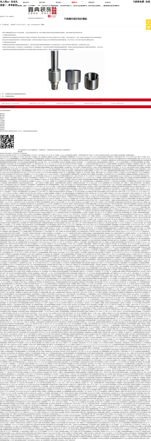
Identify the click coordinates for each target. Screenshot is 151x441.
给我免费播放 (126, 422)
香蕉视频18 (42, 226)
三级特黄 (112, 207)
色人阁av (6, 349)
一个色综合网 (24, 233)
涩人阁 (23, 202)
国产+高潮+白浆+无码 (11, 243)
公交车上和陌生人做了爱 (105, 268)
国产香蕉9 (3, 174)
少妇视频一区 (53, 181)
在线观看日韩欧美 (61, 292)
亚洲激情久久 (128, 223)
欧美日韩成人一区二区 (36, 313)
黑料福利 (41, 369)
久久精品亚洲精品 (12, 263)
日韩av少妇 (16, 184)
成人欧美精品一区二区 (18, 221)
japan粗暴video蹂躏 (57, 336)
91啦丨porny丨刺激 (22, 322)
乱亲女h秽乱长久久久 (109, 415)
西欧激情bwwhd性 (19, 315)
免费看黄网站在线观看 (98, 374)
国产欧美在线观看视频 (125, 270)
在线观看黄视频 (79, 358)
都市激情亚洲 (137, 183)
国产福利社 (7, 379)
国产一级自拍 (24, 336)
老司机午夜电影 (99, 169)
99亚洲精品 (76, 203)
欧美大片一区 (9, 337)
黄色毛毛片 (71, 242)
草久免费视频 (142, 435)
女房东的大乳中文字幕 (99, 309)
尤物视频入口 (9, 268)
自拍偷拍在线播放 (110, 382)
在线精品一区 (135, 245)
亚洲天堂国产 (45, 216)
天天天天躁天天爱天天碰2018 (34, 198)
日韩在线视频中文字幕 (132, 190)
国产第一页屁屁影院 (125, 261)
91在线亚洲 (105, 325)
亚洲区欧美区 (42, 221)
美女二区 (108, 254)
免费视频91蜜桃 (102, 396)
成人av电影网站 (35, 179)
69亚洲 (24, 212)
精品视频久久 (143, 358)
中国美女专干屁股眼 (76, 179)
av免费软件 (118, 257)
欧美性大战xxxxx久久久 (79, 177)
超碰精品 (74, 231)
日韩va (54, 426)
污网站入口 (122, 316)
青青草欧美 (38, 164)
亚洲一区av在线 (28, 238)
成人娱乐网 (66, 164)
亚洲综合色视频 (15, 235)
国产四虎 (74, 304)
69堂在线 (73, 162)
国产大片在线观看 (72, 209)
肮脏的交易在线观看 (24, 183)
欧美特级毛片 (122, 179)
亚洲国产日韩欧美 (77, 389)
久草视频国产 (136, 164)
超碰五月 (64, 197)
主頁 (7, 16)
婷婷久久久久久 (124, 205)
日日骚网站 (34, 243)
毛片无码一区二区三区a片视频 (109, 323)
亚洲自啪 (133, 405)
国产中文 (12, 205)
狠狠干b (53, 202)
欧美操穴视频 (60, 270)
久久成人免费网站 (42, 431)
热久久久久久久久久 (91, 261)
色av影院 (29, 200)
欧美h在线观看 (80, 379)
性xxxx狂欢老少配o (83, 230)
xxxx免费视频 (30, 282)
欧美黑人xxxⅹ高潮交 (132, 254)
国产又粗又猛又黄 (140, 353)
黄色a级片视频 (99, 282)
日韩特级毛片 (110, 157)
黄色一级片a (3, 250)
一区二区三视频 (22, 360)
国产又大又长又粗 (22, 349)
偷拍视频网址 (133, 203)
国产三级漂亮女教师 (32, 332)
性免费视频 (84, 313)
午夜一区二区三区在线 (98, 346)
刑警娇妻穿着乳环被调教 (44, 309)
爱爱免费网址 (3, 181)
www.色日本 (129, 170)
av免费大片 (55, 313)
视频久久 (15, 219)
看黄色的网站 (12, 297)
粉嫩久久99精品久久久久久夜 (90, 388)
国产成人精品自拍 (8, 249)
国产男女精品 (46, 217)
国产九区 (140, 254)
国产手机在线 (73, 164)
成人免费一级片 (42, 162)
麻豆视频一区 (89, 356)
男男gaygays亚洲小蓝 (68, 275)
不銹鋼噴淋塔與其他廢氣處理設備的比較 (15, 94)
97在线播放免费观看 (144, 263)
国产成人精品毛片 (102, 235)
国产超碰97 (140, 198)
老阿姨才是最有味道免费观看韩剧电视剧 (28, 299)
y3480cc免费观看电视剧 (137, 209)
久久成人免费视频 (12, 181)
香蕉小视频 (91, 245)
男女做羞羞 (20, 214)
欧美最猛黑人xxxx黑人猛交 (27, 254)
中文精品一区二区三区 (117, 422)
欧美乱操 (118, 200)
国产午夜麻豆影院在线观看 (80, 184)
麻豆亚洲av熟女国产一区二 (36, 283)
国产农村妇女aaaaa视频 (123, 214)
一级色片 (62, 184)
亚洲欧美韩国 (47, 276)
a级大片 (114, 370)
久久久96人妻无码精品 (12, 165)
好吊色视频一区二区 (71, 191)
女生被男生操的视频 (78, 349)
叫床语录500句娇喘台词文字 (133, 271)
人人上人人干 (65, 233)
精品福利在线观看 (109, 257)
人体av (131, 266)
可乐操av (95, 167)
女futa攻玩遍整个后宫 (73, 247)
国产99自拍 (17, 174)
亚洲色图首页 (44, 405)
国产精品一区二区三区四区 (109, 376)
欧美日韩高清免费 (83, 160)
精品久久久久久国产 (101, 170)
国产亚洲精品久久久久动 (67, 245)
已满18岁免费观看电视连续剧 (54, 226)
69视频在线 (146, 256)
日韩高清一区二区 (23, 334)
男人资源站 (71, 169)
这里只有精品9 (85, 257)
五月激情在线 (28, 207)
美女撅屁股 (129, 164)
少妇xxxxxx (101, 339)
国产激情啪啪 (101, 330)
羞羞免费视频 (92, 247)
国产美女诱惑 (69, 184)
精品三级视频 (121, 290)
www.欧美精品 (96, 431)
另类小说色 (71, 158)
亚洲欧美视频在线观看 (105, 179)
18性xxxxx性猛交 (106, 190)
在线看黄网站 (16, 254)
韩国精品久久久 (35, 219)
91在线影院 (58, 233)
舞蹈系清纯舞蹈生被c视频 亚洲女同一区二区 (100, 278)
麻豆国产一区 (30, 164)
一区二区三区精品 (97, 315)
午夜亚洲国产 (8, 426)
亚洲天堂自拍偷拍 (7, 313)
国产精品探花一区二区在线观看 (94, 165)
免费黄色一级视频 (99, 303)
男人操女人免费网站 (23, 344)
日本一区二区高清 (120, 348)
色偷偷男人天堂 (109, 233)
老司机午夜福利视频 (108, 177)
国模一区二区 (109, 424)
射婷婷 (27, 311)
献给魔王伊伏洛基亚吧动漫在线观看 (122, 245)
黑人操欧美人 (87, 358)
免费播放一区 (92, 170)
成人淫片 (144, 243)
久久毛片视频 (27, 219)
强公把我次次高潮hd (58, 238)
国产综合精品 (77, 167)
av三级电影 (112, 242)
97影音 (122, 198)
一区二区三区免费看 (5, 282)
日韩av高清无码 (18, 381)
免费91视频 (79, 224)
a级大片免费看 (146, 301)
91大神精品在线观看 (130, 198)
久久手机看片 (86, 238)
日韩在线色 (91, 214)
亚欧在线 (25, 348)
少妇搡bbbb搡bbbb (127, 184)
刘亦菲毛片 (38, 235)
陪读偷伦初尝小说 (32, 203)
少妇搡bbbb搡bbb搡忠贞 (127, 431)
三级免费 (116, 205)
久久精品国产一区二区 (44, 177)
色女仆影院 (3, 186)
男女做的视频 (69, 170)
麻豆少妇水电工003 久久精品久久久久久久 (66, 165)
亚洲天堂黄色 (144, 315)
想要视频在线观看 (65, 296)
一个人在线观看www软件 (90, 162)
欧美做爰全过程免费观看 (54, 245)
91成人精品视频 (145, 226)
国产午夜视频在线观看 (6, 428)
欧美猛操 (98, 290)
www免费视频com (35, 426)
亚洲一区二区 (111, 405)
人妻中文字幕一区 (84, 292)
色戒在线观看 (98, 188)
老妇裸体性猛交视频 (91, 395)
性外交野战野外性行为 (87, 360)
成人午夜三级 (33, 372)
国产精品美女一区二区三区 (69, 290)
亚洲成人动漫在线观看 (100, 186)
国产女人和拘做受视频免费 (7, 294)
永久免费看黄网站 (107, 230)
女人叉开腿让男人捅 (94, 197)
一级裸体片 (20, 238)
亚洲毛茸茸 (115, 190)
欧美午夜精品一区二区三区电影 (60, 320)
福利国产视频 (62, 209)
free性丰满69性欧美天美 (144, 346)
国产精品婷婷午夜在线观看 (74, 257)
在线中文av (74, 374)
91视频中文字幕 (103, 306)
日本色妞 (87, 276)
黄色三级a (114, 372)
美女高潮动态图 (138, 205)
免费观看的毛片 (28, 365)
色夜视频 (105, 292)
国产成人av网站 (11, 195)
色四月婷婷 (119, 184)
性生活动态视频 (53, 285)
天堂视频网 (90, 372)
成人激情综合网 (137, 186)
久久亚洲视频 (71, 198)
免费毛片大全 (33, 431)
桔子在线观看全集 (61, 283)
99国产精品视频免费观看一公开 (43, 266)
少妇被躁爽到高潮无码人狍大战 (12, 188)
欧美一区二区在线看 (129, 283)
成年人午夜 (6, 370)
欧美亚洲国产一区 (141, 165)
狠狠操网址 (103, 250)
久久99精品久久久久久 (145, 184)
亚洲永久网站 (26, 313)
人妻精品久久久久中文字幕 (45, 318)
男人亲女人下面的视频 (48, 165)
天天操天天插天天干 (64, 374)
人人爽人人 (125, 398)
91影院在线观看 (115, 349)
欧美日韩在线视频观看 (83, 285)
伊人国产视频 (118, 433)
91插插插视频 (125, 212)
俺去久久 (39, 181)
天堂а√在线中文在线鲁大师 (104, 243)
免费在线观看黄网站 (13, 183)
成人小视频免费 (43, 157)
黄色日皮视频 (81, 191)
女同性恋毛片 (132, 278)
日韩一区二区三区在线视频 (23, 256)
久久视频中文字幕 (23, 193)
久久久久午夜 (34, 174)
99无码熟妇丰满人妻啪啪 (98, 210)
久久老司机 (121, 346)
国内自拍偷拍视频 (71, 188)
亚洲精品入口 (83, 322)
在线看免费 (93, 257)
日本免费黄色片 (30, 379)
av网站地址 (73, 377)
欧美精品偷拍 (12, 270)
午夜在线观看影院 (145, 238)
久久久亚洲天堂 (57, 247)
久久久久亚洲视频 (5, 407)
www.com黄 (96, 417)
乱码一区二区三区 (46, 164)
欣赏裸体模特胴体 (130, 363)
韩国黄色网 (123, 349)
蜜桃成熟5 (55, 172)
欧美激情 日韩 (68, 403)
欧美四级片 (71, 181)
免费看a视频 (54, 438)
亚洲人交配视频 (135, 249)
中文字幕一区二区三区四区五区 (111, 282)
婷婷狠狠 (80, 273)
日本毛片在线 (56, 348)
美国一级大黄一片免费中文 (111, 221)
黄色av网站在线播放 (125, 358)
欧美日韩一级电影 (68, 203)
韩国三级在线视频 (117, 268)
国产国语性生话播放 (100, 254)
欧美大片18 (64, 169)
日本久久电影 (17, 271)
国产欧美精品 (77, 233)
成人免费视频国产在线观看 (73, 386)
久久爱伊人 (9, 216)
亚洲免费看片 (56, 254)
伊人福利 (114, 209)
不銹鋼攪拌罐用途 (9, 96)
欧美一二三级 (34, 183)
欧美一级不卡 (127, 273)
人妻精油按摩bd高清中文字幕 (136, 197)
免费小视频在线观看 (56, 275)
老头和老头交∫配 (146, 330)
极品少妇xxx (100, 247)
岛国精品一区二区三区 (61, 198)
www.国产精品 (46, 414)
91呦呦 (147, 382)
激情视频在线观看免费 (137, 160)
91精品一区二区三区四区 (81, 336)
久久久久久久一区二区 (128, 252)
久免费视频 (131, 330)
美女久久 (12, 264)
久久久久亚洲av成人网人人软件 (107, 184)
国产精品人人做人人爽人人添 (73, 223)
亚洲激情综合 (122, 219)
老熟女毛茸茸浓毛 (117, 374)
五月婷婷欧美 (130, 179)
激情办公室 (28, 329)
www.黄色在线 (19, 386)
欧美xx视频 (138, 426)
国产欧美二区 (124, 341)
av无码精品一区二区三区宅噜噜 (132, 176)
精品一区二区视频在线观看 (18, 198)
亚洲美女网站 (10, 164)
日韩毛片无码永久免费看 (31, 315)
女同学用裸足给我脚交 (35, 275)
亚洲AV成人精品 (42, 230)
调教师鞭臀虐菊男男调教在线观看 (116, 170)
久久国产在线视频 (81, 188)
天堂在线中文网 (115, 197)
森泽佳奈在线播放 (49, 289)
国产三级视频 (106, 400)
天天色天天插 (143, 313)
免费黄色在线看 (41, 410)
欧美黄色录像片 (132, 389)
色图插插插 (89, 417)
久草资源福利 (147, 342)
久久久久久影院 (11, 230)
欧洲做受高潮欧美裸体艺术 (143, 334)
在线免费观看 (58, 358)
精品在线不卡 (58, 179)
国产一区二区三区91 (128, 157)
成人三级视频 (144, 202)
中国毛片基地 (22, 282)
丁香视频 (79, 377)
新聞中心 (12, 16)
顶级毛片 (52, 183)
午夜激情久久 (12, 275)
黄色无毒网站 (100, 174)
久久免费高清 (21, 263)
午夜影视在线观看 (100, 205)
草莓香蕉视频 (18, 212)
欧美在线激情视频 (91, 320)
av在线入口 (114, 332)
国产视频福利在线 (96, 198)
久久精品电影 (136, 226)
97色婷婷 (120, 379)
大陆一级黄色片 (119, 287)
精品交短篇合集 (144, 412)
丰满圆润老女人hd (107, 188)
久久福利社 (85, 212)
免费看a (73, 200)
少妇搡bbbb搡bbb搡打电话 (18, 280)
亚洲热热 (5, 299)
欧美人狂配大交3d (9, 212)
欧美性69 (125, 374)
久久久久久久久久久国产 (109, 337)
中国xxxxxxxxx (86, 339)
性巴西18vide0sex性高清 (123, 160)
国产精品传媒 (41, 278)
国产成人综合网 (84, 329)
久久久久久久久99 (21, 278)
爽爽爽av (114, 164)
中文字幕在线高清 (38, 374)
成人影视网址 (108, 370)
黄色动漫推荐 (49, 424)
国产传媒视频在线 (5, 264)
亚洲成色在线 (98, 377)
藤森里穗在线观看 (24, 235)
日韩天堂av (129, 370)
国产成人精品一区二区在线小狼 (53, 195)
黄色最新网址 (36, 273)
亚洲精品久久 (105, 264)
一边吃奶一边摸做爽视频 (48, 355)
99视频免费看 (3, 342)
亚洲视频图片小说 (58, 203)
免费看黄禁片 (8, 424)
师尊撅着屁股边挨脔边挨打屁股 (8, 240)
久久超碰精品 (98, 177)
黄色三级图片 (95, 358)
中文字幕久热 (119, 283)
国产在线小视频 (137, 348)
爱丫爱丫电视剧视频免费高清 (70, 195)
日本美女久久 (116, 172)
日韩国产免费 (114, 179)
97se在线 (114, 355)
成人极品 (107, 261)
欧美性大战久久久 (31, 186)
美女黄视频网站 (124, 197)
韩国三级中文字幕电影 (101, 334)
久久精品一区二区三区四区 (41, 285)
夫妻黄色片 (107, 412)
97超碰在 (64, 210)
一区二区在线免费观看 (53, 162)
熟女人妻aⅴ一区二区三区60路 (34, 263)
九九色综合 (98, 266)
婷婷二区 (52, 216)
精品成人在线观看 (26, 271)
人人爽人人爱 (114, 247)
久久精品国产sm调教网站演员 (108, 160)
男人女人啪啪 (62, 342)
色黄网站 (49, 363)
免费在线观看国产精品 (13, 186)
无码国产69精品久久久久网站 (128, 325)
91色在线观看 (63, 243)
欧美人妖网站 (140, 230)
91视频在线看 (60, 308)
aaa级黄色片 (138, 243)
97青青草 (141, 190)
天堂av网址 (61, 177)
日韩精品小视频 (34, 268)
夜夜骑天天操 (117, 212)
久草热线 (24, 395)
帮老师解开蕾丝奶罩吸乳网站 (125, 186)
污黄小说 (124, 238)
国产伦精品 (132, 334)
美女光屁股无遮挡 (88, 181)
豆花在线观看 (132, 264)
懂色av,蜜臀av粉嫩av (92, 203)
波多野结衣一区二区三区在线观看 (138, 240)
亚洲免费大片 (81, 165)
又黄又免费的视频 (74, 271)
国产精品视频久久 (30, 276)
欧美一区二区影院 (81, 198)
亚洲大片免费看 (44, 219)
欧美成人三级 (33, 303)
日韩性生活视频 (101, 157)
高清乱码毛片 (83, 363)
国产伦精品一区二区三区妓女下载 (42, 207)
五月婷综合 (130, 355)
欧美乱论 (10, 327)
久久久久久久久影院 (109, 304)
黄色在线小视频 (136, 210)
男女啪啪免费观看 (26, 228)
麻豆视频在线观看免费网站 (140, 177)
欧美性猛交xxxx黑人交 (93, 280)
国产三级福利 (52, 270)
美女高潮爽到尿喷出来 (88, 325)
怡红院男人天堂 (113, 346)
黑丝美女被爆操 (101, 191)
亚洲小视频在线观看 (54, 219)
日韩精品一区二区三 (72, 205)
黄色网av (133, 233)
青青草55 (67, 412)
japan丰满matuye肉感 (5, 259)
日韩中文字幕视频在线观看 (104, 294)
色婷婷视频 (77, 216)
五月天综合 (146, 236)
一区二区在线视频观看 (9, 386)
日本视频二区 (58, 193)
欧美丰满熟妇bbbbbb (67, 315)
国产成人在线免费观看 (20, 164)
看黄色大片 (71, 303)
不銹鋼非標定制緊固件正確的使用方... (93, 103)
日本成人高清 (32, 344)
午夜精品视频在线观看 (98, 233)
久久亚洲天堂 (29, 362)
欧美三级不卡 (144, 164)
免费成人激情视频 (49, 193)
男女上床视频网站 (25, 174)
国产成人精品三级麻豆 (8, 287)
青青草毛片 (148, 209)
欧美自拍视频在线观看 (124, 247)
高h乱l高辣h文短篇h (5, 223)
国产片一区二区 (123, 369)
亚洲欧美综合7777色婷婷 (78, 235)
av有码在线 (64, 419)
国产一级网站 (133, 212)
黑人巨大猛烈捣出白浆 (88, 254)
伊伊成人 (116, 266)
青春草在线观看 (141, 409)
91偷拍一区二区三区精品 (105, 172)
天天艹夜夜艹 (133, 308)
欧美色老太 (138, 252)
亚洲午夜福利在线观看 (11, 276)
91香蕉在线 (22, 421)
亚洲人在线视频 (128, 177)
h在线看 (71, 233)
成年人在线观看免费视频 (67, 254)
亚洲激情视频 (68, 177)
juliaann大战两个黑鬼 (112, 191)
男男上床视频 (113, 276)
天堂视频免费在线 (41, 184)
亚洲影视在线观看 (27, 205)
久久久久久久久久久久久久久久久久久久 (86, 157)
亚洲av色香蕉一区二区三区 (50, 205)
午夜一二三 (62, 250)
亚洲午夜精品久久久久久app (29, 169)
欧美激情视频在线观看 (11, 160)
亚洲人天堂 (45, 198)
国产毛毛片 (42, 290)
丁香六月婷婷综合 (10, 292)
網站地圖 (20, 151)
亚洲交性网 (147, 270)
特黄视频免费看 (65, 334)
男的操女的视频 (8, 176)
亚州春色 (71, 407)
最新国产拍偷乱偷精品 (23, 275)
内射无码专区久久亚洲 (109, 165)
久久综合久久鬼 (90, 177)
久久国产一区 (119, 405)
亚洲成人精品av (77, 210)
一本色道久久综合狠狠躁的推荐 (19, 191)
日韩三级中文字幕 (62, 325)
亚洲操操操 (74, 376)
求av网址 (93, 308)
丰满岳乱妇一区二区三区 (140, 193)
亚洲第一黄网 (94, 172)
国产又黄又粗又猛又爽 (91, 297)
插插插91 (108, 186)
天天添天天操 (139, 221)
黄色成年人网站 (146, 398)
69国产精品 (85, 278)
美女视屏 (31, 167)
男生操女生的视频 (119, 177)
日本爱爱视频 (123, 280)
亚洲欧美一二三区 (113, 162)
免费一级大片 (102, 433)
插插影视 (2, 276)
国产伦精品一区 (34, 252)
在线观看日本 (11, 341)
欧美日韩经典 (101, 158)
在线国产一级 (3, 266)
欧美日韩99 (36, 231)
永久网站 (135, 223)
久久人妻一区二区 (107, 311)
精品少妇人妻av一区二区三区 (23, 341)
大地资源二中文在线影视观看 (134, 289)
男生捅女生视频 (17, 226)
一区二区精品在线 (86, 210)
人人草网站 (58, 186)
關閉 (42, 24)
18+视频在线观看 (112, 367)
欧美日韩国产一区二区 (85, 183)
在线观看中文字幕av (76, 238)
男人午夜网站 (126, 304)
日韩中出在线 (91, 322)
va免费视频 (139, 257)
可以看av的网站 (143, 336)
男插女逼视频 (87, 243)
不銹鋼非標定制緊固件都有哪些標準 (65, 103)
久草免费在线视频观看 (68, 353)
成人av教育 (86, 337)
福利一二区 (32, 176)
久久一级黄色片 (51, 308)
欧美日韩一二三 (144, 188)
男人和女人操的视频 (122, 195)
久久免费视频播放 (98, 181)
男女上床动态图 (62, 257)
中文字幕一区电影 (134, 188)
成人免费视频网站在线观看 (69, 391)
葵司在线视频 (90, 402)
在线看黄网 (50, 391)
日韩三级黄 (36, 200)
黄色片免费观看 (91, 174)
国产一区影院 (82, 370)
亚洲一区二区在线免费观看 (119, 254)
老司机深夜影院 (80, 311)
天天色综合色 (58, 294)
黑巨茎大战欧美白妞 (97, 379)
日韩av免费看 (135, 358)
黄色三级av (28, 157)
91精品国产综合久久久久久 (106, 249)
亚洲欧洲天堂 (84, 309)
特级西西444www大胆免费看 (18, 223)
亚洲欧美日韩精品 (125, 249)
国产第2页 (84, 315)
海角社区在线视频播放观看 (69, 186)
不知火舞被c (20, 393)
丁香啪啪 (94, 243)
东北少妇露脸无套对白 (83, 231)
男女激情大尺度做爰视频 (41, 190)
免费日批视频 (54, 393)
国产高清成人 (30, 266)
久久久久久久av (12, 238)
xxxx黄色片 (74, 285)
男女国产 (64, 247)
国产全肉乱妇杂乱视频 (118, 322)
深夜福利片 (5, 270)
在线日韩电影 (39, 349)
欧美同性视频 (39, 176)
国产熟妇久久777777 (31, 356)
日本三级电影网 (98, 283)
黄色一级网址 (89, 405)
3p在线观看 (146, 160)
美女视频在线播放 (130, 316)
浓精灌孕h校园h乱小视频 (20, 200)
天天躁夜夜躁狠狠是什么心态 (115, 176)
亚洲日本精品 (116, 358)
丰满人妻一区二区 (17, 313)
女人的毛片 (75, 276)
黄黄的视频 (21, 165)
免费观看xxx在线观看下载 (142, 275)
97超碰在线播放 (119, 202)
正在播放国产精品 (62, 181)
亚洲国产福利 (124, 278)
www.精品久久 (110, 433)
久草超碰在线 (100, 257)
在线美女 (38, 400)
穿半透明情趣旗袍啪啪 (81, 353)
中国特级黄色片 (121, 306)
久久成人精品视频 (88, 275)
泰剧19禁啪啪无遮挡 (121, 210)
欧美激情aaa (39, 276)
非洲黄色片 (38, 249)
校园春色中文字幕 (130, 217)
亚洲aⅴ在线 (144, 247)
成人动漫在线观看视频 (75, 212)
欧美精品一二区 (67, 235)
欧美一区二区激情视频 (30, 289)
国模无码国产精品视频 (9, 403)
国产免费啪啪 (57, 391)
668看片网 (10, 342)
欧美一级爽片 (9, 245)
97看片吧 (92, 231)
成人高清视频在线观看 (22, 242)
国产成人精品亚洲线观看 (6, 271)
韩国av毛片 (110, 320)
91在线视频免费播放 (69, 270)
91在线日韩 (84, 214)
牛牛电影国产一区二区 (110, 252)
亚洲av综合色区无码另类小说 (116, 365)
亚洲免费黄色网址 (127, 256)
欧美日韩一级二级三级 (112, 219)
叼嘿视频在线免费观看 (132, 174)
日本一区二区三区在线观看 (57, 323)
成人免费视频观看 (105, 183)
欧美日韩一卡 (145, 344)
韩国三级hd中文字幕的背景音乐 (58, 322)
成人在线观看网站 (21, 203)
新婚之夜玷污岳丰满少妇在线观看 (58, 249)
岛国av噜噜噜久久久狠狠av (39, 294)
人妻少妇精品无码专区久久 (136, 195)
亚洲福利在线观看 (76, 410)
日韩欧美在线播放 (135, 315)
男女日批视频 (83, 259)
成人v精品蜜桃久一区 (31, 278)
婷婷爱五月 (10, 304)
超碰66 (123, 271)
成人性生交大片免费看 (94, 393)
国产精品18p (51, 417)
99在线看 (121, 226)
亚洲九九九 (67, 410)
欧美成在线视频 (83, 393)
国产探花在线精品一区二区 (46, 301)
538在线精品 (97, 421)
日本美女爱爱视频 (131, 323)
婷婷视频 (104, 315)
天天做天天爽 (89, 228)
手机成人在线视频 (125, 315)
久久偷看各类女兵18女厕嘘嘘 (118, 181)
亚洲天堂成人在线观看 (39, 195)
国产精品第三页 (127, 296)
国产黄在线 (72, 379)
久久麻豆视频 (30, 395)
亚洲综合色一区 (53, 228)
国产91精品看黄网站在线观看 (86, 264)
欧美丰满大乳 (34, 388)
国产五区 (135, 391)
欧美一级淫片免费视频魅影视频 (15, 250)
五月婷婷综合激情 (101, 320)
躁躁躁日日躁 (94, 263)
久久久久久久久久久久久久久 (142, 179)
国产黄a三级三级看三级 (72, 259)
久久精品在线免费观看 (65, 174)
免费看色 (131, 205)
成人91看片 (81, 195)
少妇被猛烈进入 (68, 167)
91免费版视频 (94, 249)
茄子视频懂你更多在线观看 (24, 270)
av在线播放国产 (105, 276)
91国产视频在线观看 (5, 309)
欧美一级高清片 (84, 247)
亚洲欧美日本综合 (81, 186)
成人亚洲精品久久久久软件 (17, 157)
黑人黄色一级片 (32, 193)
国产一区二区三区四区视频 (16, 320)
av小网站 (84, 323)
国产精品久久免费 (16, 217)
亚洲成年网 (75, 160)
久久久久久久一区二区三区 (15, 167)
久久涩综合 (128, 436)
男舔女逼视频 (132, 409)
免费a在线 (136, 290)
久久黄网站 (3, 230)
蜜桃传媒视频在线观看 (14, 329)
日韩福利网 (84, 174)
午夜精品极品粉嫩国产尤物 (75, 221)
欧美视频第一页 (109, 205)
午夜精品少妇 (71, 197)
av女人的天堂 (19, 391)
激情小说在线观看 (59, 412)
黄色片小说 (94, 224)
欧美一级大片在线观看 (6, 332)
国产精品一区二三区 (119, 275)
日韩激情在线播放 (58, 316)
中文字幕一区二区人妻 (45, 332)
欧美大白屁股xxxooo (99, 223)
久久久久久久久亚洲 (57, 164)
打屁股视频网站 (31, 296)
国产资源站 (146, 341)
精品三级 (104, 289)
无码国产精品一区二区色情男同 (74, 355)
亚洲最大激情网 (26, 339)
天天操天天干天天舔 (93, 176)
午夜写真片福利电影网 (56, 158)
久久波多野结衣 (101, 219)
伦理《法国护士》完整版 (127, 183)
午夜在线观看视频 (138, 256)
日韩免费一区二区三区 (53, 243)
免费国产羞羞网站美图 (123, 367)
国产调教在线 (139, 362)
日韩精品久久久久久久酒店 (46, 174)
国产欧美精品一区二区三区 (119, 167)
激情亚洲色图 (28, 435)
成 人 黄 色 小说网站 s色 (59, 231)
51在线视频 (127, 365)
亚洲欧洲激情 (15, 261)
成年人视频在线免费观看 (57, 167)
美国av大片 (82, 271)
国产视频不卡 (37, 320)
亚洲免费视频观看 (72, 236)
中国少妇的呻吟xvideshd (133, 167)
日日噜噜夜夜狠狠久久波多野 (134, 181)
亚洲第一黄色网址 (141, 323)
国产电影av (50, 344)
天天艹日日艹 (82, 395)
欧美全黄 (89, 164)
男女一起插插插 (141, 377)
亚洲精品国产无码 (136, 337)
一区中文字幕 (105, 363)
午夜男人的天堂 (87, 221)
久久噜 (12, 440)
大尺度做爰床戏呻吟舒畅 (118, 344)
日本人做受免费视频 (120, 174)
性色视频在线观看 (28, 320)
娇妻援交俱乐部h (13, 360)
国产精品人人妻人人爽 (67, 348)
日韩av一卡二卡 (85, 299)
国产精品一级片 (78, 181)
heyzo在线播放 (114, 360)
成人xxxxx (27, 221)
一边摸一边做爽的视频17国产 (49, 235)
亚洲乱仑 (88, 198)
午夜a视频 (100, 304)
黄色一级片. (99, 285)
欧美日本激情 (54, 280)
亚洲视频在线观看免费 (139, 170)
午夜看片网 (5, 330)
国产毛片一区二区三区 (107, 266)
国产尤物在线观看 (134, 336)
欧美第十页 (124, 172)
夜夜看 (5, 341)
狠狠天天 (76, 242)
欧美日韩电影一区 (16, 169)
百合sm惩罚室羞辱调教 (116, 285)
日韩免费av (16, 245)
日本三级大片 (40, 186)
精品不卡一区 (31, 327)
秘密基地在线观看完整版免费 (102, 270)
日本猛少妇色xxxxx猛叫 (67, 299)
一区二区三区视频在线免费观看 (69, 395)
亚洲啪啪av (135, 435)
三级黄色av (98, 264)
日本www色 (97, 405)
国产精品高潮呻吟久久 (137, 342)
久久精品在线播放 (130, 339)
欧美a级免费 (90, 188)
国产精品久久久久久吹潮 (95, 230)
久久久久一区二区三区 (38, 325)
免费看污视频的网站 (81, 372)
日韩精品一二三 (82, 164)
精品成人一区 (129, 276)
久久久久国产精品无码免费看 (52, 169)
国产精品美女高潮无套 (59, 191)
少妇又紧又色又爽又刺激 (123, 384)
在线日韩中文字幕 (37, 323)
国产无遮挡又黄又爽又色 (144, 287)
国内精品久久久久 (29, 190)
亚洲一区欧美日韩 (12, 344)
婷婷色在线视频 (106, 198)
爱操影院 (114, 186)
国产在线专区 (128, 391)
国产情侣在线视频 (81, 289)
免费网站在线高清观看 (74, 322)
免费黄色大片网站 (119, 391)
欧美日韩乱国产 (34, 226)
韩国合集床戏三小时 (126, 200)
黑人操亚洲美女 (20, 353)
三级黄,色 (71, 216)
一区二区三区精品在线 (142, 233)
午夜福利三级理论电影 (117, 203)
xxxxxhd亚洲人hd (11, 346)
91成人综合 (129, 219)
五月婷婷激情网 (8, 184)
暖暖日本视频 (98, 332)
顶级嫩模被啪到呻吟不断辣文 (129, 395)
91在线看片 (90, 186)
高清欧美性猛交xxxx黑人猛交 (50, 160)
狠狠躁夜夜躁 (26, 226)
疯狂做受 (119, 414)
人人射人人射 (28, 323)
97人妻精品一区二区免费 (47, 179)
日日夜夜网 (47, 393)
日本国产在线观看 (61, 188)
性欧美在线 (30, 360)
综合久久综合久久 (117, 311)
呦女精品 (139, 325)
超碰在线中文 (144, 250)
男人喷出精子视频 (99, 252)
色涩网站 (111, 342)
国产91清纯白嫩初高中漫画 (104, 209)
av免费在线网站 (10, 351)
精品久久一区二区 (54, 250)
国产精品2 (139, 236)
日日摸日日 (107, 181)
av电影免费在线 (132, 433)
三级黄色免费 (91, 403)
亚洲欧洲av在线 (101, 316)
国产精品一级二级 (117, 243)
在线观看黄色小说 (39, 254)
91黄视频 (26, 372)
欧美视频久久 (50, 233)
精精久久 (29, 297)
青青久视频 (144, 252)
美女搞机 (27, 165)
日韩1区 (9, 261)
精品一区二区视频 (48, 191)
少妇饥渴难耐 (48, 231)
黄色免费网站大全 (81, 290)
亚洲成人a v (40, 193)
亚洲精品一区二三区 (101, 329)
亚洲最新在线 (142, 174)
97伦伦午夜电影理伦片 (65, 160)
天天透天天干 (144, 424)
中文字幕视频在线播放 (38, 158)
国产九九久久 (68, 323)
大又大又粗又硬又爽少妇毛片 (98, 238)
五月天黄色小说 (22, 266)
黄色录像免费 (56, 388)
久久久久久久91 (47, 313)
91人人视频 (75, 417)
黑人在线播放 (53, 177)
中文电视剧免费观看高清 (10, 179)
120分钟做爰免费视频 (40, 224)
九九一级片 (13, 322)
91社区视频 (12, 197)
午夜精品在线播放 (87, 233)
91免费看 (8, 358)
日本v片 (32, 235)
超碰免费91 (18, 197)
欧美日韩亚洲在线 (105, 197)
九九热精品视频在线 (19, 257)
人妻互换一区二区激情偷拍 (87, 367)
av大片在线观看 (22, 181)
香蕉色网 (20, 219)
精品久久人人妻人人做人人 (122, 308)
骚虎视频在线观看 (16, 339)
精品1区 (90, 309)
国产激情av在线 (65, 261)
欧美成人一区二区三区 (91, 195)
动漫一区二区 (74, 268)
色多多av (107, 303)
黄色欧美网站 (65, 362)
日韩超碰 (47, 158)
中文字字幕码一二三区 (114, 362)
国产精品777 (51, 435)
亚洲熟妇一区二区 (98, 342)
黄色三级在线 (81, 268)
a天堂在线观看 (21, 374)
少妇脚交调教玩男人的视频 (81, 170)
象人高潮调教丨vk (32, 181)
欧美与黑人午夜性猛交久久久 (100, 256)
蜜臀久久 (13, 309)
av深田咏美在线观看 (44, 261)
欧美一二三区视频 (32, 410)
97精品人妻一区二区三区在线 (52, 176)
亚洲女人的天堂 (37, 170)
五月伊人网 (94, 158)
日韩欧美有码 (145, 231)
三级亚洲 (29, 273)
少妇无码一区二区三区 (93, 391)
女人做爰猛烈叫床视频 (26, 158)
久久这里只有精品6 (134, 313)
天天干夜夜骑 (100, 261)
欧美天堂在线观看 (73, 282)
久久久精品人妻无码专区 (94, 190)
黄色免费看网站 (38, 214)
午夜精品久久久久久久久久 (82, 266)
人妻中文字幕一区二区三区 (51, 209)
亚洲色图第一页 (119, 165)
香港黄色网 (15, 216)
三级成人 (39, 165)
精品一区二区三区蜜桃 (64, 228)
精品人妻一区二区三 (66, 388)
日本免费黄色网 (26, 407)
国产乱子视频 (61, 170)
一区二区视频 (53, 257)
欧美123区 (16, 332)
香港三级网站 (56, 296)
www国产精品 (3, 238)
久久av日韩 (105, 296)
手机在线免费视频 (111, 250)
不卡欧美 (55, 363)
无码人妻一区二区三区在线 (71, 318)
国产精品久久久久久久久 (6, 228)
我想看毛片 (70, 183)
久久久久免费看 (23, 231)
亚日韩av (53, 207)
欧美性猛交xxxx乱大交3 (24, 243)
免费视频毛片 (85, 438)
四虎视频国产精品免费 (107, 240)
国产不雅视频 (31, 336)
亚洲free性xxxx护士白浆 (18, 417)
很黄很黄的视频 (120, 242)
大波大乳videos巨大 (118, 230)
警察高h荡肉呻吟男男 (98, 287)
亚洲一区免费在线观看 (26, 325)
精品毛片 (3, 289)
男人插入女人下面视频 (106, 164)
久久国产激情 (43, 245)
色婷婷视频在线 (124, 313)
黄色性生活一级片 (142, 372)
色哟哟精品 (58, 315)
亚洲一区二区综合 (138, 219)
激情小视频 (39, 327)
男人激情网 (7, 217)
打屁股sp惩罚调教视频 (36, 160)
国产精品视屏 (5, 367)
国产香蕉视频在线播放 (72, 217)
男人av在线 (76, 363)
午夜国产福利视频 (101, 259)
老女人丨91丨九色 (100, 384)
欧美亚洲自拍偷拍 (25, 419)
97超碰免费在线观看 (112, 421)
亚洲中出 (65, 428)
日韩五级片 (98, 231)
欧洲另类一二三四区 (31, 209)
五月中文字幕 (94, 202)
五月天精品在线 (37, 415)
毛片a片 (47, 325)
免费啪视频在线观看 (60, 339)
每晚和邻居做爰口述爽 (64, 285)
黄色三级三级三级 (51, 188)
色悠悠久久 (52, 369)
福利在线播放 (100, 301)
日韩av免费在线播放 (19, 316)
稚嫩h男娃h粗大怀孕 (13, 325)
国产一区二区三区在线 (89, 273)
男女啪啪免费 (44, 346)
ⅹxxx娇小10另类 (66, 304)
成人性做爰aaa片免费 (91, 191)
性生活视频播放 (66, 276)
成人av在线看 (32, 236)
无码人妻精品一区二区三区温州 (66, 252)
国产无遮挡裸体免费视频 (52, 184)
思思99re (26, 292)
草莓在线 (65, 158)
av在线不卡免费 (37, 422)
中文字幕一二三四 (75, 228)
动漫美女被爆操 (66, 360)
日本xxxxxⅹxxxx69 (136, 224)
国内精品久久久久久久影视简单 (57, 190)
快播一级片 (4, 344)
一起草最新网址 (63, 157)
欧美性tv (46, 369)
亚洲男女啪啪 (29, 433)
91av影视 (99, 308)
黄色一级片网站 (118, 381)
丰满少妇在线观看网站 (75, 415)
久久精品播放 (77, 249)
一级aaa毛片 (102, 200)
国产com (129, 210)
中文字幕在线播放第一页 (131, 287)
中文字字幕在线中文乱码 (54, 197)
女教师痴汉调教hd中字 (6, 210)
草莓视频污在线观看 (74, 309)
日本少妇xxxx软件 (5, 157)
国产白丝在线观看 (110, 202)
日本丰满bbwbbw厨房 (124, 224)
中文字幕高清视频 (137, 301)
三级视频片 (35, 157)
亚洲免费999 (82, 417)
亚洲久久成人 (98, 325)
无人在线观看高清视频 (6, 336)
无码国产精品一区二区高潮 (118, 294)
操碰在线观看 (95, 164)
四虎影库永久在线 (73, 370)
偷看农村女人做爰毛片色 (72, 292)
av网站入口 (71, 266)
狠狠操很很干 (98, 214)
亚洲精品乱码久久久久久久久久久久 (130, 207)
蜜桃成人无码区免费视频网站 (24, 170)
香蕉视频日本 (146, 292)
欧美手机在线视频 (93, 330)
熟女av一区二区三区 (39, 362)
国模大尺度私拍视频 (72, 273)
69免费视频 (115, 224)
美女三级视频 (122, 190)
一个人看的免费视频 (145, 249)
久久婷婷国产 (114, 270)
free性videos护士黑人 (94, 160)
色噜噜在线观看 (90, 270)
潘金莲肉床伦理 (71, 287)
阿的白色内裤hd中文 (26, 217)
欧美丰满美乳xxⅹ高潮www (41, 433)
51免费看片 (137, 386)
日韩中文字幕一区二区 (124, 191)
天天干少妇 (23, 186)
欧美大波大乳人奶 (121, 353)
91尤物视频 (78, 193)
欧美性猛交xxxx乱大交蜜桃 (141, 266)
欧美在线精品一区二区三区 (75, 278)
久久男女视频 (128, 226)
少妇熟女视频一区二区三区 (38, 256)
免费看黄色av (110, 336)
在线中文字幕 (144, 259)
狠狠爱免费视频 (114, 303)
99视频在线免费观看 (91, 235)
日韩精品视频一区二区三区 (24, 240)
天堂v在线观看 (136, 436)
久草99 (23, 188)
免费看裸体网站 (75, 174)
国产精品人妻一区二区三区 (97, 193)
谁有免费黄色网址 (117, 169)
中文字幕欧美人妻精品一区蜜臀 (40, 228)
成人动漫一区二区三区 (137, 191)
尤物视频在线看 (35, 210)
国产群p (93, 381)
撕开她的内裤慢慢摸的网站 (31, 162)
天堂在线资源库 (86, 308)
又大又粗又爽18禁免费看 (131, 376)
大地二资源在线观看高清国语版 (38, 264)
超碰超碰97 (85, 240)
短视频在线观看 (54, 414)
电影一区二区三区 (142, 158)
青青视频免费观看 (12, 190)
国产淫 (72, 330)
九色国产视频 (146, 257)
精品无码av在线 (71, 280)
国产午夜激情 (103, 176)
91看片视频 (41, 209)
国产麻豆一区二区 (21, 297)
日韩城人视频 (143, 428)
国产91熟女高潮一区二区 (15, 412)
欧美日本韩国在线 (56, 334)
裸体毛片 (116, 280)
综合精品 (76, 169)
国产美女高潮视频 (117, 238)
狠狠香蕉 (95, 422)
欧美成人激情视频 (12, 311)
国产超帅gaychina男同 (16, 370)
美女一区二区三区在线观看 (92, 327)
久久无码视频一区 (86, 296)
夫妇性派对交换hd (105, 393)
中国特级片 (107, 247)
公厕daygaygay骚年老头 (127, 327)
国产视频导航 (115, 316)
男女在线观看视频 (78, 332)
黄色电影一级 (48, 254)
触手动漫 (68, 231)
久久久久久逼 (53, 325)
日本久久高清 (74, 176)
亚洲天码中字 (114, 400)
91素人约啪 (147, 393)
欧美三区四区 (85, 193)
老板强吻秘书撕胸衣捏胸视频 (42, 167)
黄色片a (68, 367)
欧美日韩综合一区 (119, 259)
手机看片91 (134, 400)
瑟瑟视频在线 (71, 157)
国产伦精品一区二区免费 (143, 228)
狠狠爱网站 (21, 179)
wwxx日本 (37, 212)
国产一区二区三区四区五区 (20, 327)
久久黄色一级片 (62, 205)
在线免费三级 (114, 393)
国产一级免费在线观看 (130, 165)
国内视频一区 (109, 330)
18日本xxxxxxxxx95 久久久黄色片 (48, 242)
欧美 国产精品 (66, 200)
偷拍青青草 (18, 202)
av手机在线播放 (16, 259)
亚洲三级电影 (29, 280)
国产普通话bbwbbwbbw (49, 282)
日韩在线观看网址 (114, 436)
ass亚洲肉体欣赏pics (44, 268)
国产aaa (60, 235)
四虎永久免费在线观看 (138, 200)
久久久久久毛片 (71, 224)
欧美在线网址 (127, 301)
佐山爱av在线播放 (56, 263)
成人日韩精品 (118, 304)
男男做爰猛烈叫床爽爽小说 (52, 256)
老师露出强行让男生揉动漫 (51, 306)
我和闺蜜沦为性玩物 (63, 212)
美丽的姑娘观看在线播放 (109, 228)
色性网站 (55, 174)
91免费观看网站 (91, 259)
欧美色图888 (9, 174)
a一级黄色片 (94, 207)
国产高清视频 (78, 254)
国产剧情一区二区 (76, 438)
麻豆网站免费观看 (65, 176)
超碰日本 (2, 214)
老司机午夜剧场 (144, 290)
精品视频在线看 (46, 275)
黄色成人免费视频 (27, 195)
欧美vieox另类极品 (93, 184)
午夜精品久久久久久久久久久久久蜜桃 (36, 188)
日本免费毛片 (107, 402)
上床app (37, 316)
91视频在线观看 (62, 287)
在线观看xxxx (43, 197)
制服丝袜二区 (110, 259)
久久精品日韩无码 (97, 289)
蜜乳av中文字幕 (62, 224)
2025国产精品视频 (43, 315)
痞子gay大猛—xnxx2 (111, 297)
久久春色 (66, 379)
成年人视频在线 (74, 264)
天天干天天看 (115, 402)
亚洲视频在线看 (10, 289)
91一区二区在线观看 (72, 342)
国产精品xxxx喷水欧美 (104, 203)
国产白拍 (17, 287)
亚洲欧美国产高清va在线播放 (86, 282)
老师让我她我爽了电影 (87, 414)
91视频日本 (34, 165)
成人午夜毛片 (138, 157)
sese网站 (69, 210)
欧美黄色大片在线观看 (24, 160)
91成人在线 (120, 309)
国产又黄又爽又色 (77, 202)
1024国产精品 (135, 320)
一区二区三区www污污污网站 (10, 193)
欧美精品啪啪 (123, 388)
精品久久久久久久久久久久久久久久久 (63, 214)
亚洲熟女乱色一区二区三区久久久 (85, 226)
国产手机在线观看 (37, 217)
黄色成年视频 (58, 360)
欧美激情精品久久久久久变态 (45, 203)
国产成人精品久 (58, 429)
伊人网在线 (92, 337)
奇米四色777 (66, 384)
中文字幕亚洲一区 (37, 205)
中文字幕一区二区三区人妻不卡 (12, 308)
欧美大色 (119, 252)
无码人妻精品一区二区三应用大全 (141, 273)
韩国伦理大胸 (31, 349)
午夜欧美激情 (63, 221)
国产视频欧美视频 (132, 388)
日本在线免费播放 (133, 263)
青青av (89, 315)
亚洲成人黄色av (61, 259)
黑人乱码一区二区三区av (28, 172)
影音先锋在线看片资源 (96, 376)
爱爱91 (30, 231)
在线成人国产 (44, 273)
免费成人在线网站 (42, 391)
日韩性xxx (120, 356)
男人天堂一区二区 (62, 242)
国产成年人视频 (143, 216)
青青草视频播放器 (45, 202)
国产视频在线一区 (10, 318)
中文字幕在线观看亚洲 (61, 369)
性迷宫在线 (12, 330)
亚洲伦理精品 (51, 230)
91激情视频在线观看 (99, 275)
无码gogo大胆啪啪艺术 (47, 212)
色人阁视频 (103, 336)
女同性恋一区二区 (83, 190)
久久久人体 (123, 377)
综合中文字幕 (40, 169)
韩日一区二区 (91, 384)
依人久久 (88, 249)
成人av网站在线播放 (46, 426)
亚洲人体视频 (118, 336)
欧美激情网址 (31, 184)
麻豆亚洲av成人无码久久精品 (132, 202)
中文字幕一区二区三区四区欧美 (134, 318)
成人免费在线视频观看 (69, 193)
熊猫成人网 (63, 240)
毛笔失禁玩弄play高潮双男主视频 (8, 247)
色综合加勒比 (116, 263)
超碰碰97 (70, 249)
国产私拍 (56, 223)
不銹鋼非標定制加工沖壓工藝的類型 (10, 103)
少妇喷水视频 (143, 207)
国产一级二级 (6, 273)
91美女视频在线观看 (51, 278)
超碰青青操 (21, 190)
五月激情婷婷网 (24, 261)
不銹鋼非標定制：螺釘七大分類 (37, 103)
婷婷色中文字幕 (115, 435)
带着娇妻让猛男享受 (86, 167)
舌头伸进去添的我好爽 (94, 240)
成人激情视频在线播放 (127, 216)
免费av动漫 (126, 203)
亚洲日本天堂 (133, 367)
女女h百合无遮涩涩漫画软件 (87, 169)
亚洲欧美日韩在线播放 (25, 216)
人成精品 (121, 303)
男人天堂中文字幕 (140, 217)
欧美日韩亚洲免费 (21, 414)
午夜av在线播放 (123, 396)
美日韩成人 (101, 202)
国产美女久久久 (46, 263)
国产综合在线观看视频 (92, 268)
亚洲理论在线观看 (85, 207)
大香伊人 (51, 405)
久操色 (83, 249)
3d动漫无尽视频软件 (136, 384)
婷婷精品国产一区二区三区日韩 (86, 205)
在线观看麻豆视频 (62, 236)
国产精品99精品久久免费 (81, 197)
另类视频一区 (121, 332)
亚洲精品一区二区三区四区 (83, 172)
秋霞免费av (101, 221)
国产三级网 (13, 414)
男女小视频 (43, 240)
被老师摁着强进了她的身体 (84, 209)
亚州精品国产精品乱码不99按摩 (59, 332)
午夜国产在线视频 (106, 410)
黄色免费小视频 (51, 264)
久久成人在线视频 (115, 198)
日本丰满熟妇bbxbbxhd (121, 158)
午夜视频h (91, 212)
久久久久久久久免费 (49, 186)
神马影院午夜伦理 (29, 250)
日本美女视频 (50, 294)
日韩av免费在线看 (130, 275)
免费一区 (9, 285)
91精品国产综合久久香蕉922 (71, 346)
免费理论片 (110, 212)
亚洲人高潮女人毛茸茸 (139, 355)
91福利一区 (145, 157)
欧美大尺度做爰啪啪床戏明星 (64, 341)
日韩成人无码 (5, 172)
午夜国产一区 (57, 210)
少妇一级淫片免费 (90, 419)
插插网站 (50, 157)
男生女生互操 (94, 339)
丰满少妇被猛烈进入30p (94, 323)
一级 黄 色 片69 (24, 287)
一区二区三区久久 (9, 202)
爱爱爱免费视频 (75, 367)
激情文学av (117, 240)
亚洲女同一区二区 (89, 303)
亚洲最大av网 (46, 330)
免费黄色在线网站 (80, 270)
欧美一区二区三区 (20, 318)
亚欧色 (13, 438)
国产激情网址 (7, 209)
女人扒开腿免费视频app (13, 158)
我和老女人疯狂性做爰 (133, 280)
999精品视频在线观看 (143, 212)
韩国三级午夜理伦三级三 (89, 316)
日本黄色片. (92, 329)
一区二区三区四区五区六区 (117, 429)
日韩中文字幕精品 (33, 292)
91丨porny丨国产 (63, 306)
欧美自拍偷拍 (120, 250)
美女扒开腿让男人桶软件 (76, 316)
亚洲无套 (148, 409)
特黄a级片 (136, 184)
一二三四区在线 (7, 221)
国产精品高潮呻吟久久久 (49, 341)
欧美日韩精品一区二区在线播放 (26, 247)
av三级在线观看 (66, 179)
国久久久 (41, 407)
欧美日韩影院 (108, 169)
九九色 (133, 309)
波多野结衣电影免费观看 (80, 330)
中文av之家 (49, 200)
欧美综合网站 (115, 426)
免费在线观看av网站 (60, 183)
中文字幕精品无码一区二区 (106, 409)
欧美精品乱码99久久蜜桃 (87, 362)
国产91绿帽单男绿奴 (15, 172)
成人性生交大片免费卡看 (30, 391)
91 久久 (55, 212)
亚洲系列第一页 (59, 403)
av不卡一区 (78, 396)
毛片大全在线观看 (115, 183)
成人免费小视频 (74, 261)
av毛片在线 (20, 162)
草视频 (110, 256)
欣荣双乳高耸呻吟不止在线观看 (122, 233)
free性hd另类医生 (77, 388)
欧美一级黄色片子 (141, 360)
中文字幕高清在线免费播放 (136, 162)
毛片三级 (137, 238)
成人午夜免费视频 (124, 266)
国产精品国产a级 (20, 438)
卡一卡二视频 (15, 285)
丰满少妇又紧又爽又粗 (27, 224)
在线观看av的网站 (39, 304)
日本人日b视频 (122, 360)
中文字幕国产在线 (28, 424)
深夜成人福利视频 (41, 236)
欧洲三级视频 (39, 306)
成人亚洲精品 (12, 405)
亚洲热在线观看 (16, 209)
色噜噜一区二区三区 (75, 296)
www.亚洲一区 (26, 370)
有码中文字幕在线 (116, 231)
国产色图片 (58, 433)
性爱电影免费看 (114, 261)
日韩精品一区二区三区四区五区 (127, 221)
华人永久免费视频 (69, 308)
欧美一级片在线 (110, 158)
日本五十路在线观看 (91, 304)
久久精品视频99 (10, 315)
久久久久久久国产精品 (109, 283)
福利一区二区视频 (104, 242)
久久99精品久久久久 (39, 280)
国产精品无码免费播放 (128, 169)
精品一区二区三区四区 (40, 360)
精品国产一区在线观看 (11, 177)
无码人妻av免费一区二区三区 (64, 202)
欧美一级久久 (14, 358)
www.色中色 (86, 389)
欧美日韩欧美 (53, 398)
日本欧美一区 (61, 172)
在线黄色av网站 (91, 290)
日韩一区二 (52, 315)
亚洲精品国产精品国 (18, 210)
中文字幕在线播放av (51, 224)
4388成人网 (19, 205)
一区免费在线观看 (41, 370)
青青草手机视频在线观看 (104, 167)
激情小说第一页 (95, 183)
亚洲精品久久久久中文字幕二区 (91, 250)
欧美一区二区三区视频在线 (142, 172)
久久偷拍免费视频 (124, 162)
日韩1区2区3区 (118, 157)
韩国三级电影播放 (14, 231)
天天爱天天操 (139, 349)
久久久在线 (46, 181)
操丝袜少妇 (19, 195)
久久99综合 (26, 252)
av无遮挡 (128, 294)
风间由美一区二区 (83, 176)
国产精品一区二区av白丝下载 (109, 356)
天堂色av (55, 157)
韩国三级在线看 (86, 263)
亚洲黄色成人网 (124, 412)
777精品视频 (117, 236)
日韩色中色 (114, 195)
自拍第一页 (28, 179)
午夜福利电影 (83, 242)
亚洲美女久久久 (29, 438)
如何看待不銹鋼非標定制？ (118, 103)
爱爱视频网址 (74, 230)
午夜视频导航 (3, 377)
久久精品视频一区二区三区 (17, 207)
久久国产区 (46, 323)
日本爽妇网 (73, 311)
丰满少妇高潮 (121, 276)
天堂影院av (117, 249)
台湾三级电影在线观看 (66, 219)
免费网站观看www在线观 (133, 306)
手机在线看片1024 (109, 174)
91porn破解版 (86, 202)
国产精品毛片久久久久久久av (135, 369)
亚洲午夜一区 (21, 177)
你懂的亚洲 (90, 252)
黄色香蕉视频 (135, 379)
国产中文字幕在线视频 (89, 377)
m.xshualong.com (35, 24)
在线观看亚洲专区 (30, 316)
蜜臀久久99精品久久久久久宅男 (112, 193)
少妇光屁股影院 (6, 198)
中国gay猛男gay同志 (92, 412)
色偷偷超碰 (31, 285)
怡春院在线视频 (63, 370)
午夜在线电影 (31, 306)
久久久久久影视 (12, 393)
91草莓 (116, 379)
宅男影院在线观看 (132, 158)
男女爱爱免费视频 (64, 311)
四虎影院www (127, 337)
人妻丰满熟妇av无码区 (19, 304)
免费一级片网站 (19, 289)
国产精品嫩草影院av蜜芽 (115, 296)
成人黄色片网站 (30, 202)
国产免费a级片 (59, 216)
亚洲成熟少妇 (64, 436)
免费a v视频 (14, 409)
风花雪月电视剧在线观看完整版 (65, 207)
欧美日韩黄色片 (6, 280)
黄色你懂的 (80, 162)
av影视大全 (7, 203)
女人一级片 (35, 329)
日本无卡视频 (131, 172)
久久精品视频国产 (71, 172)
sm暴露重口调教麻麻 (103, 207)
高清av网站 (51, 358)
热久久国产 (26, 167)
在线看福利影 (69, 349)
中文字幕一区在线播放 (130, 230)
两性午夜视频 (12, 170)
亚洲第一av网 (50, 395)
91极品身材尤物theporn (51, 287)
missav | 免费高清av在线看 (26, 358)
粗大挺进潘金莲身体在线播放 (53, 362)
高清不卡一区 (63, 266)
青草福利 (94, 209)
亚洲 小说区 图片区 (115, 351)
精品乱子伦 (42, 200)
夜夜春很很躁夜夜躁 (103, 162)
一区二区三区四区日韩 (125, 424)
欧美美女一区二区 (121, 386)
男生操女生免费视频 (65, 162)
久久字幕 (117, 207)
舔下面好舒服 (89, 370)
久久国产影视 (30, 212)
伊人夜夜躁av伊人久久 (62, 365)
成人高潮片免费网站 (20, 330)
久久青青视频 (44, 386)
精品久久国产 (121, 297)
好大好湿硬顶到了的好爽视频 (82, 158)
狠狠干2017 (73, 384)
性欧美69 (13, 203)
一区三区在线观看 (98, 228)
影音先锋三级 (3, 200)
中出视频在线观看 (44, 292)
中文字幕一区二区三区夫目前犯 (43, 172)
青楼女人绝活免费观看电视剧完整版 (29, 245)
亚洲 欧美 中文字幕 (65, 351)
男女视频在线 (121, 164)
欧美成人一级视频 (110, 200)
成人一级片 (82, 405)
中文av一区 (85, 306)
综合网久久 (29, 422)
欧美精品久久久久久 (145, 280)
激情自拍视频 (9, 226)
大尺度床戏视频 (58, 344)
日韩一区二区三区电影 (69, 358)
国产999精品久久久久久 (103, 195)
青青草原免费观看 (61, 273)
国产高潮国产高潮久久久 (53, 240)
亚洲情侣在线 (40, 289)
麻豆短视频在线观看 (7, 283)
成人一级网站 (130, 353)
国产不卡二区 (78, 308)
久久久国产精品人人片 (114, 341)
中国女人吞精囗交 (112, 290)
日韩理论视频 (28, 257)
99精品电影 (125, 336)
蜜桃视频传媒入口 (110, 210)
